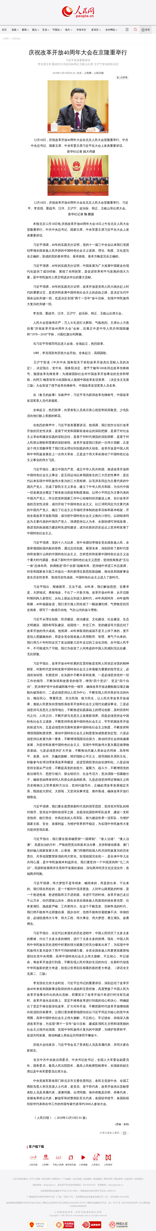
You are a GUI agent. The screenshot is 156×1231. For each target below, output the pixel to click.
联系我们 (139, 1179)
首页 (4, 29)
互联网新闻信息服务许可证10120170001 (59, 1191)
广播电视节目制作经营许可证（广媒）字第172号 (50, 1197)
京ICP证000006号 (130, 1203)
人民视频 (83, 1159)
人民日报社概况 (20, 1179)
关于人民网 (34, 1179)
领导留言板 (70, 1159)
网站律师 (118, 1179)
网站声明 (108, 1179)
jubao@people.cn (115, 1185)
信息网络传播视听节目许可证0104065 (23, 1203)
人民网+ (45, 1159)
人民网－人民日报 (94, 73)
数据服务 (98, 1179)
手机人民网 (58, 1159)
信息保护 (128, 1179)
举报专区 (81, 29)
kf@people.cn (49, 1185)
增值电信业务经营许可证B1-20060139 (97, 1191)
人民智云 (95, 1159)
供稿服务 (87, 1179)
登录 (147, 29)
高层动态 (16, 38)
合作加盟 (77, 1179)
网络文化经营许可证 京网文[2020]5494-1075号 (64, 1203)
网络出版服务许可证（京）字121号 (103, 1203)
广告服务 (66, 1179)
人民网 (5, 38)
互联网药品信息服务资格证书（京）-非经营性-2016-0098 (102, 1197)
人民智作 (108, 1159)
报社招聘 (46, 1179)
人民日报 (33, 1159)
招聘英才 (56, 1179)
